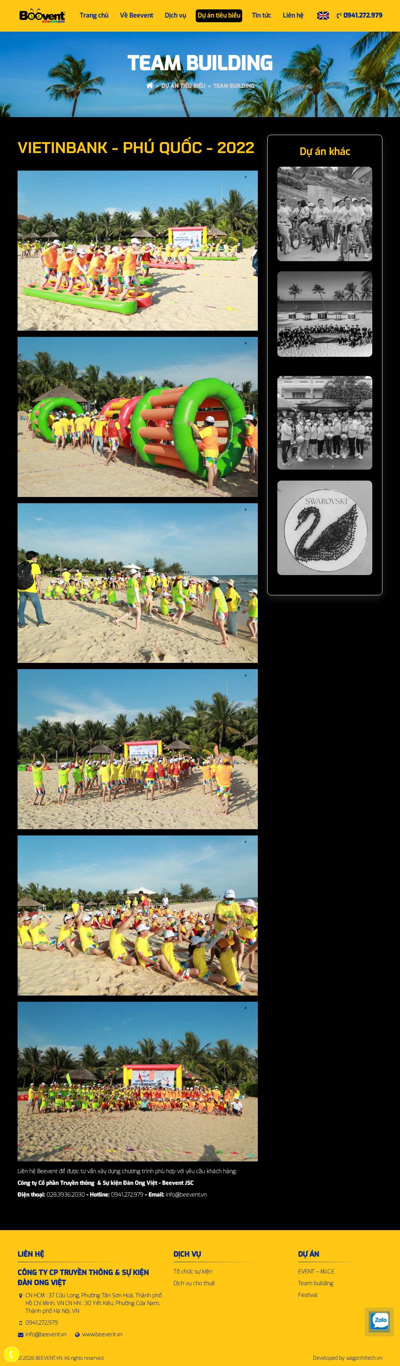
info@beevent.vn (45, 1334)
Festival (308, 1295)
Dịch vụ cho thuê (194, 1283)
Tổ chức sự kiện (192, 1271)
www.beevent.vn (102, 1334)
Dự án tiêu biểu (183, 86)
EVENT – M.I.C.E (316, 1271)
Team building (233, 86)
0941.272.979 (359, 15)
